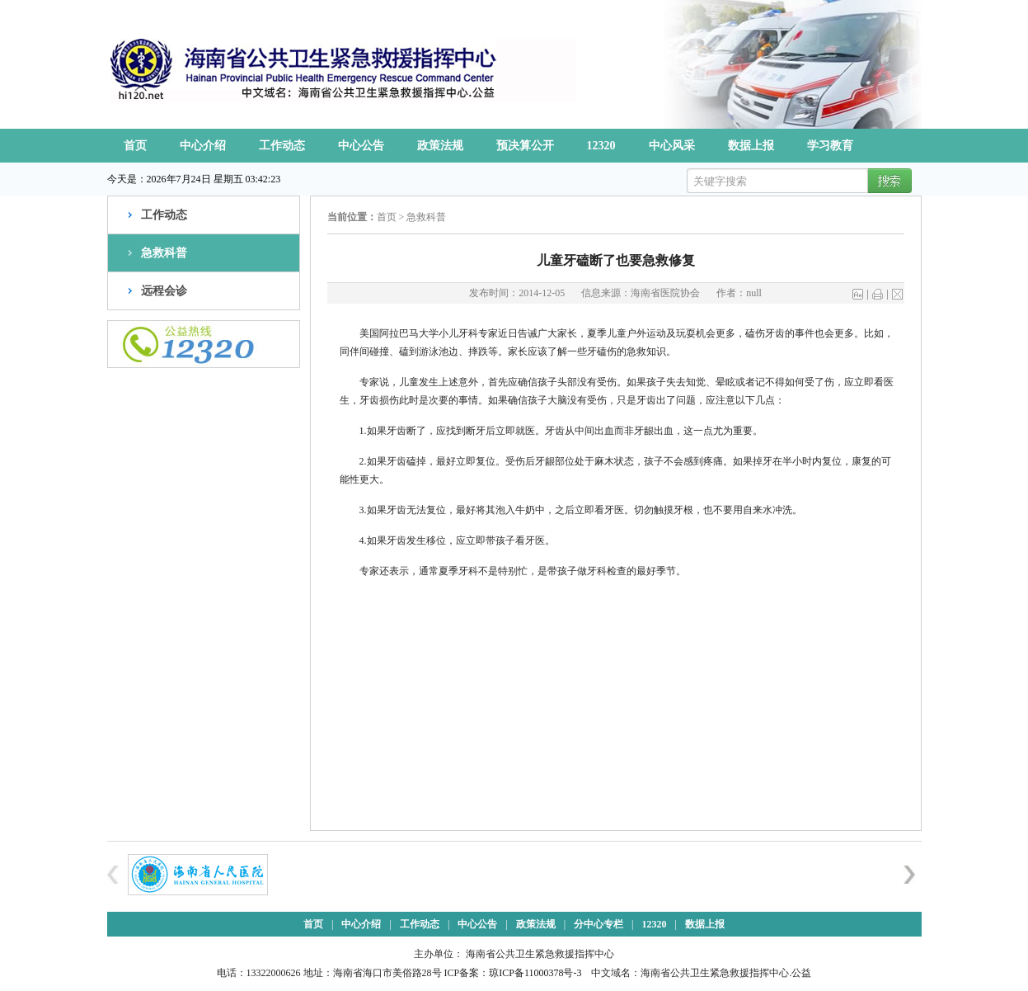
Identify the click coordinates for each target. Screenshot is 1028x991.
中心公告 (361, 145)
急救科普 (164, 253)
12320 (601, 145)
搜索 (887, 181)
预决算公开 (525, 145)
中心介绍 (203, 145)
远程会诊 (164, 291)
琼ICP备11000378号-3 (535, 973)
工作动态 (282, 145)
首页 (135, 145)
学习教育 (830, 145)
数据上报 (751, 145)
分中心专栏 (598, 924)
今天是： (127, 179)
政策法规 (440, 145)
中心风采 (672, 145)
